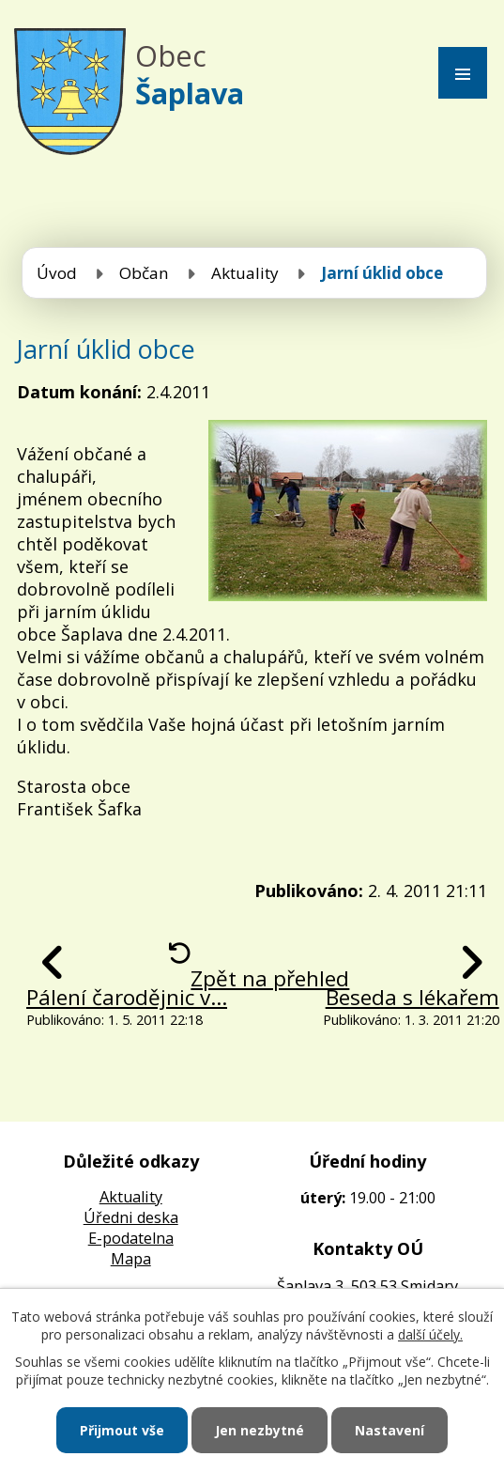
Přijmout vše (122, 1430)
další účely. (430, 1334)
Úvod (57, 273)
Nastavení (389, 1430)
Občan (144, 273)
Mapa (131, 1258)
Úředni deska (131, 1217)
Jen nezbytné (259, 1430)
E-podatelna (131, 1238)
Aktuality (245, 273)
